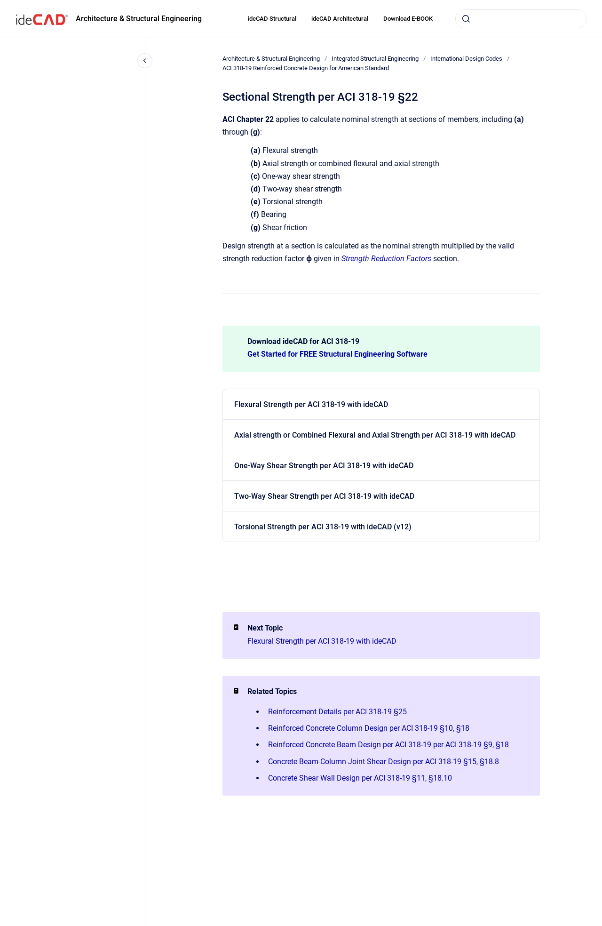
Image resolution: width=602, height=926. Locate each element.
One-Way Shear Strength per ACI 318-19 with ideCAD (323, 465)
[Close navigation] (144, 60)
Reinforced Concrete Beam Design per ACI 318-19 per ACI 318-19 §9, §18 (388, 744)
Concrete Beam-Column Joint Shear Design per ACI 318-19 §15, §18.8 (383, 761)
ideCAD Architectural (339, 18)
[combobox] (521, 19)
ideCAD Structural (272, 18)
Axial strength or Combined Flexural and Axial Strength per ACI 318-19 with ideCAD (374, 435)
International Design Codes (466, 58)
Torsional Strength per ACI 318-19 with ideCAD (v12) (323, 526)
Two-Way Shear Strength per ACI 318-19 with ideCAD (324, 496)
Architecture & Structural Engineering (139, 18)
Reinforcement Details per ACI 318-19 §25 (337, 711)
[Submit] (466, 18)
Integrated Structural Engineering (375, 58)
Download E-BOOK (408, 18)
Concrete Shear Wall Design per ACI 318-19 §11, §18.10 (360, 778)
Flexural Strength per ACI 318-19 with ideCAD (311, 404)
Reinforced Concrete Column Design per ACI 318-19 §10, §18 (368, 728)
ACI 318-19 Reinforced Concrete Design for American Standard (305, 68)
